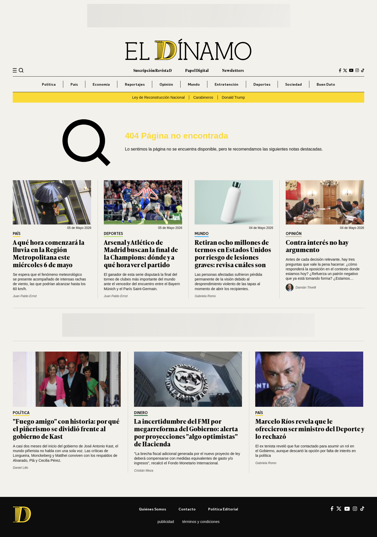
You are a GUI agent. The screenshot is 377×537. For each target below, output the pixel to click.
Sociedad (293, 84)
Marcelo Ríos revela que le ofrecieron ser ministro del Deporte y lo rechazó (309, 428)
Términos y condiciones (201, 522)
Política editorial (223, 509)
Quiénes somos (152, 509)
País (74, 84)
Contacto (187, 509)
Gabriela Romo (205, 296)
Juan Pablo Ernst (24, 296)
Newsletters (233, 70)
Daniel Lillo (20, 468)
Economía (101, 84)
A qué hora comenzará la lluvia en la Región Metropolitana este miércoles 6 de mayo (48, 253)
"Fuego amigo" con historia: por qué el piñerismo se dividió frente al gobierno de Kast (66, 428)
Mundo (194, 84)
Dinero (141, 413)
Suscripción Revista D (152, 70)
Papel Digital (197, 70)
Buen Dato (326, 84)
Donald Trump (233, 97)
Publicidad (165, 522)
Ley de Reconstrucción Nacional (158, 97)
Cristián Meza (143, 470)
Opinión (166, 84)
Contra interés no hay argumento (317, 246)
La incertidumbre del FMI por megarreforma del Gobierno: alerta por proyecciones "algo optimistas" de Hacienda (186, 432)
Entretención (226, 84)
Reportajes (135, 84)
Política (49, 84)
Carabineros (203, 97)
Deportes (261, 84)
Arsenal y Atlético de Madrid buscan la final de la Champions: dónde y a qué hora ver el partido (141, 253)
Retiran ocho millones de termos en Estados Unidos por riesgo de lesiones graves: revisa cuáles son (233, 253)
